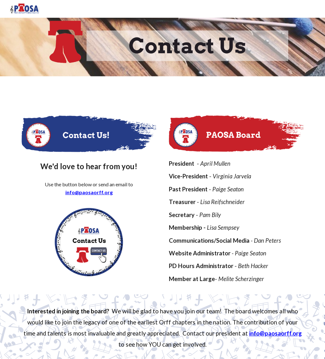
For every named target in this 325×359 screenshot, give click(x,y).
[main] (89, 166)
